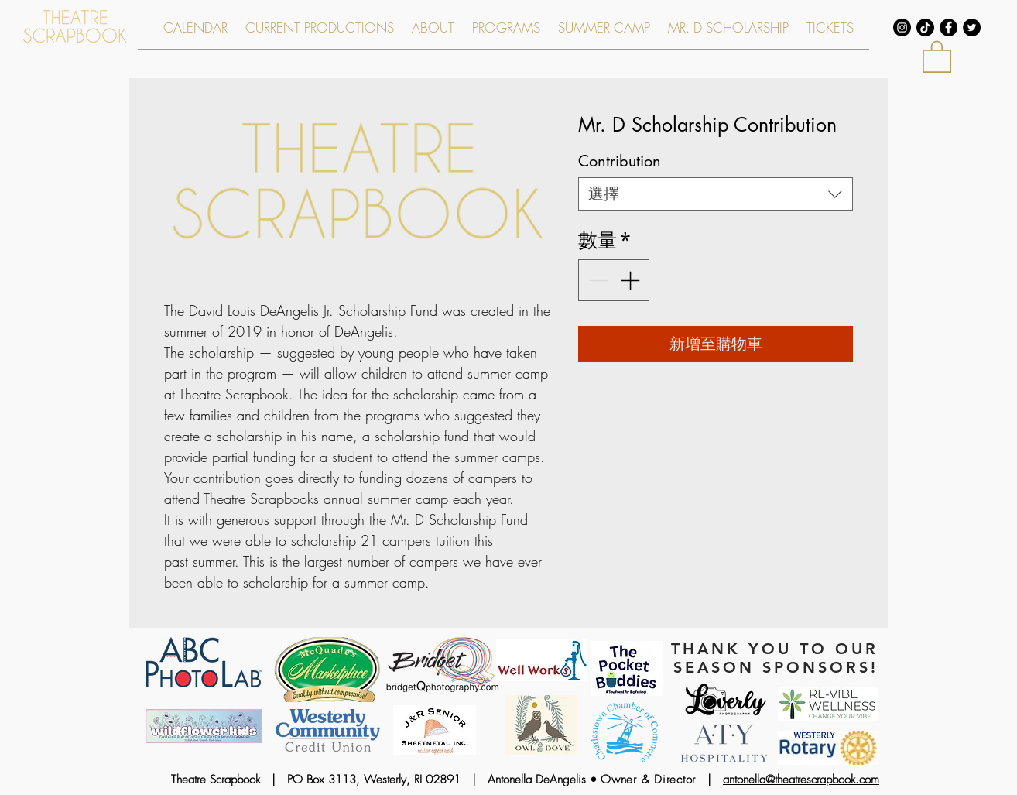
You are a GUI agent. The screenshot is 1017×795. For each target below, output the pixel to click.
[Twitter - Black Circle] (972, 27)
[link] (937, 56)
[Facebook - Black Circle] (948, 27)
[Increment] (631, 280)
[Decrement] (596, 280)
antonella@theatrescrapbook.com (801, 779)
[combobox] (715, 194)
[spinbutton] (614, 280)
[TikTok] (925, 27)
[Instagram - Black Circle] (902, 27)
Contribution (619, 161)
